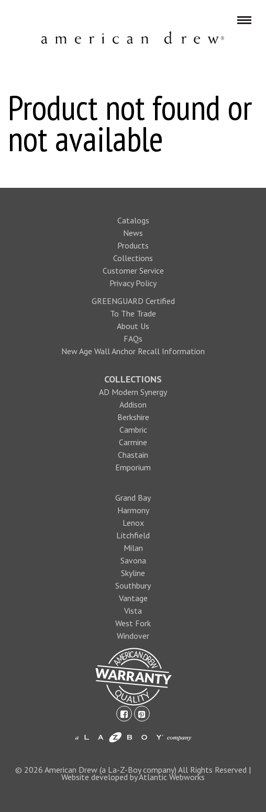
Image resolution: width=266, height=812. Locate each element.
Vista (133, 610)
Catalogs (133, 220)
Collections (133, 258)
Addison (133, 404)
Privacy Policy (133, 283)
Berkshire (133, 417)
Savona (133, 560)
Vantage (133, 598)
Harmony (133, 510)
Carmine (133, 442)
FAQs (133, 338)
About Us (133, 326)
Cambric (133, 429)
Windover (133, 635)
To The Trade (133, 313)
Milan (133, 548)
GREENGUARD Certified (133, 301)
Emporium (133, 467)
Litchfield (133, 535)
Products (133, 245)
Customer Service (133, 270)
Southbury (133, 585)
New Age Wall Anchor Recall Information (133, 351)
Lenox (133, 522)
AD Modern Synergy (133, 392)
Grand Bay (133, 497)
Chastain (133, 454)
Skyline (133, 573)
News (133, 233)
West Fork (133, 623)
